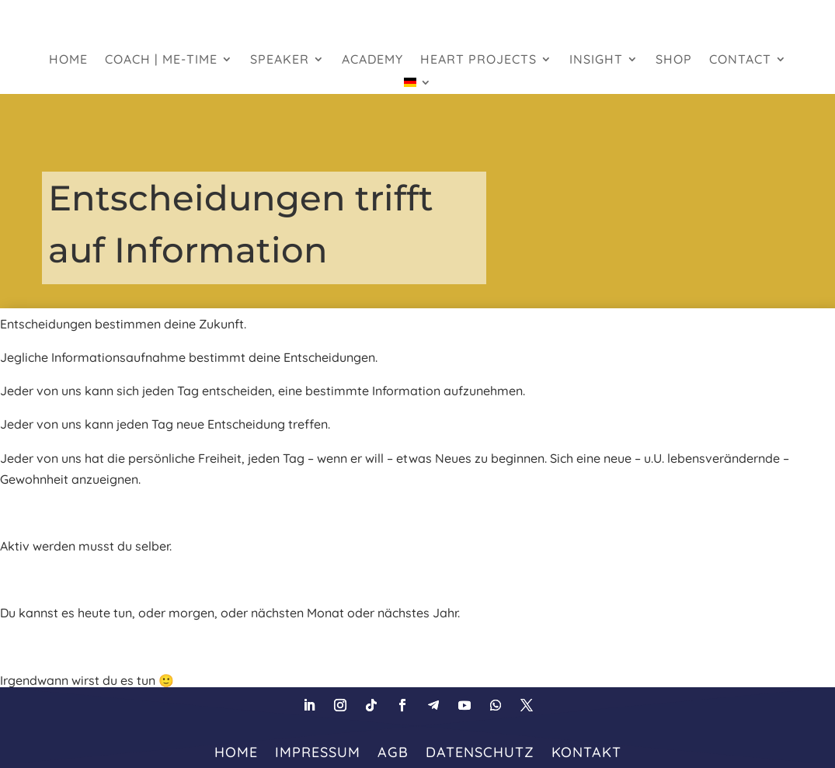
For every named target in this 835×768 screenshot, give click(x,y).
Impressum (317, 750)
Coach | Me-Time (161, 60)
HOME (68, 60)
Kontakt (586, 750)
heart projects (478, 60)
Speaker (279, 60)
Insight (596, 60)
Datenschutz (480, 750)
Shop (674, 60)
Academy (372, 60)
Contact (740, 60)
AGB (393, 750)
